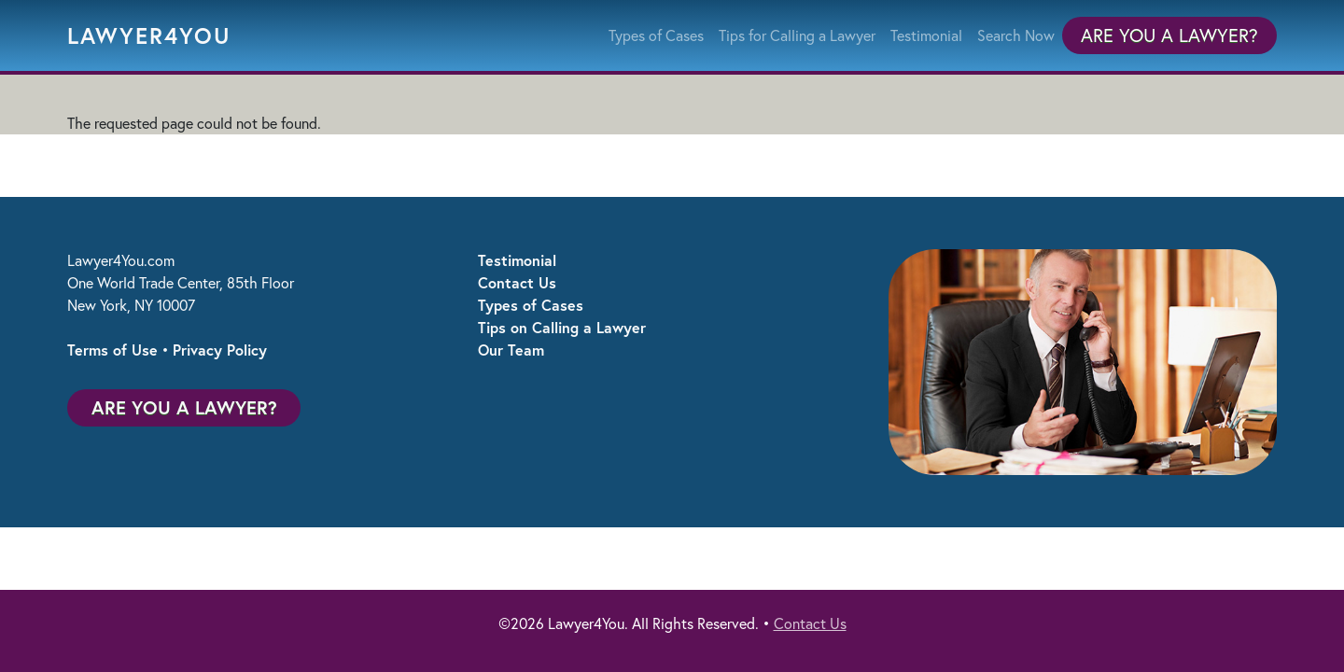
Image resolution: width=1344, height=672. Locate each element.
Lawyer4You (149, 35)
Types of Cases (656, 35)
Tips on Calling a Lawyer (562, 327)
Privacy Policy (220, 349)
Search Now (1016, 35)
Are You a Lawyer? (1169, 35)
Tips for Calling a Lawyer (797, 35)
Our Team (511, 349)
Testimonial (926, 35)
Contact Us (517, 282)
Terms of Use (112, 349)
